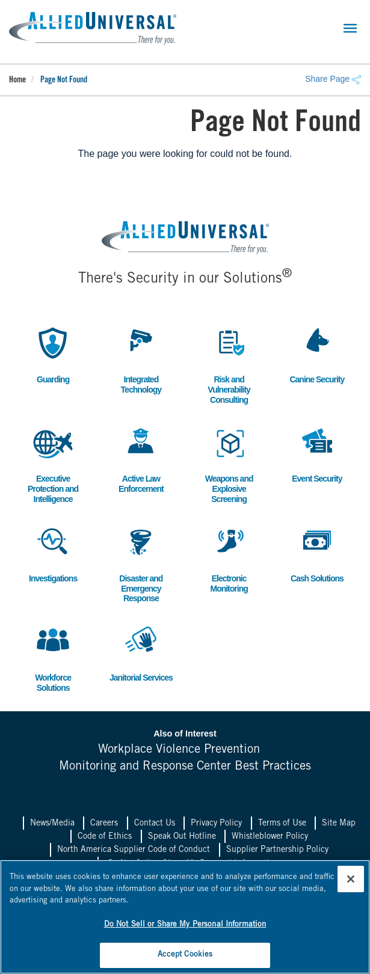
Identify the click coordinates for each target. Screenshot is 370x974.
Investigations (52, 552)
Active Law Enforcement (140, 458)
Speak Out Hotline (182, 837)
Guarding (52, 353)
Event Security (317, 453)
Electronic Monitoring (229, 557)
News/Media (52, 823)
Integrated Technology (140, 358)
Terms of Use (282, 823)
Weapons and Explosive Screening (229, 463)
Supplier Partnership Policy (277, 850)
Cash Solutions (317, 552)
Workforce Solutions (52, 657)
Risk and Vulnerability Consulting (229, 364)
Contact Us (154, 823)
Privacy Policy (216, 823)
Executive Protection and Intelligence (52, 463)
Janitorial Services (141, 652)
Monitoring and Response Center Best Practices (185, 767)
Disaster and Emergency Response (140, 563)
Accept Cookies (185, 955)
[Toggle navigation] (350, 28)
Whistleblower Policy (270, 837)
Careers (104, 823)
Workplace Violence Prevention (179, 750)
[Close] (351, 879)
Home (17, 80)
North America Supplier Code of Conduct (133, 850)
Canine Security (316, 353)
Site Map (339, 823)
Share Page (333, 79)
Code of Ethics (105, 837)
